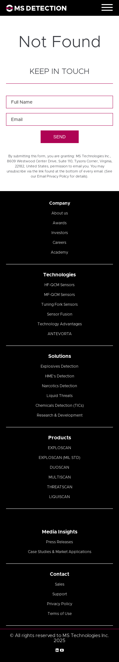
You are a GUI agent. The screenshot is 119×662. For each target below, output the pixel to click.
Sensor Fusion (59, 314)
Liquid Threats (60, 396)
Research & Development (60, 415)
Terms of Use (60, 614)
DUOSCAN (59, 467)
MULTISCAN (60, 477)
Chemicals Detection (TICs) (60, 405)
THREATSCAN (59, 487)
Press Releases (59, 542)
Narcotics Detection (59, 386)
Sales (59, 584)
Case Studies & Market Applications (59, 552)
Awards (60, 223)
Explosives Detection (59, 366)
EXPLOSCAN (59, 448)
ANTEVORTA (60, 334)
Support (59, 594)
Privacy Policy (59, 604)
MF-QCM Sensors (59, 295)
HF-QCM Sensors (59, 285)
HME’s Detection (59, 376)
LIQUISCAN (59, 497)
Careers (59, 242)
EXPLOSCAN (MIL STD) (59, 458)
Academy (59, 252)
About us (59, 213)
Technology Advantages (59, 324)
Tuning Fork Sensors (59, 304)
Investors (59, 233)
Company (59, 203)
